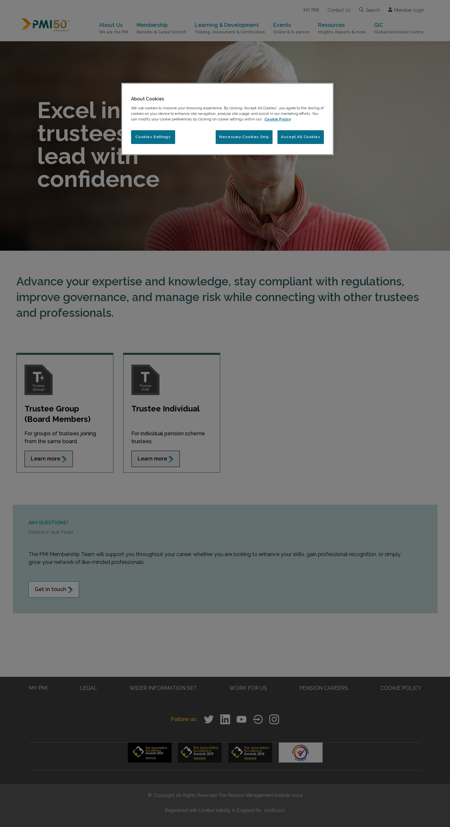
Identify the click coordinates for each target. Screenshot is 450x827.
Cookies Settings (152, 137)
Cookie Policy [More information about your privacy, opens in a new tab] (277, 119)
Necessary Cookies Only (244, 137)
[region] (227, 119)
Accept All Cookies (300, 137)
